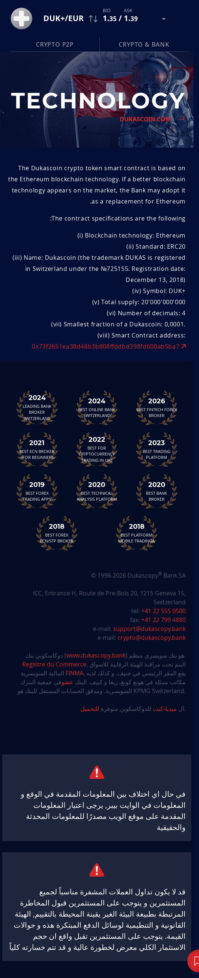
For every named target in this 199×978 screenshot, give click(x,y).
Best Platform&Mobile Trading (136, 533)
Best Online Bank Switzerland (96, 407)
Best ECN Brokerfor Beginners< (37, 449)
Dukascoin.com (145, 119)
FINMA (74, 673)
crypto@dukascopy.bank (151, 637)
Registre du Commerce (54, 664)
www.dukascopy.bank (96, 655)
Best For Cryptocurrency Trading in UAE (96, 449)
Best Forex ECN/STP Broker (56, 533)
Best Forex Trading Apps (37, 491)
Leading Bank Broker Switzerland (37, 407)
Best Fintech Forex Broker (157, 407)
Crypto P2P (55, 44)
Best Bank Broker (157, 491)
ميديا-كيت (164, 709)
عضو (67, 682)
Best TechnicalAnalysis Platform (96, 491)
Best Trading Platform (157, 449)
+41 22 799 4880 (163, 620)
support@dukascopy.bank (149, 629)
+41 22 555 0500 (163, 611)
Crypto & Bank (144, 44)
